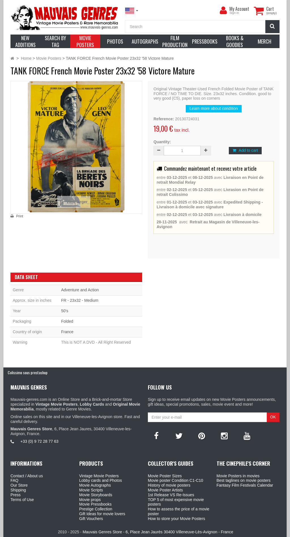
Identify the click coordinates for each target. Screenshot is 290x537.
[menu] (223, 10)
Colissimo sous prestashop (28, 372)
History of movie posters (169, 485)
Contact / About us (26, 476)
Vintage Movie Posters (99, 476)
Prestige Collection (95, 509)
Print (19, 216)
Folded (67, 321)
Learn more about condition (213, 108)
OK (273, 417)
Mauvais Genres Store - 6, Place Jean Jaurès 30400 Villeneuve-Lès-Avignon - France (158, 532)
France (67, 332)
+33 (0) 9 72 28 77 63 (39, 441)
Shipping (18, 490)
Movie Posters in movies (238, 476)
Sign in (234, 12)
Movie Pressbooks (95, 504)
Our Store (19, 485)
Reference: (163, 119)
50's (64, 311)
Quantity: (162, 142)
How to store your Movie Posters (176, 518)
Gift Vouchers (91, 518)
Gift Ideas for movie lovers (102, 514)
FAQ (14, 480)
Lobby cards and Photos (100, 480)
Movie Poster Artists (165, 490)
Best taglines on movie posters (244, 480)
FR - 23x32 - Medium (79, 300)
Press (15, 495)
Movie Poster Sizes (165, 476)
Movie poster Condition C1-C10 (175, 480)
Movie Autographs (95, 485)
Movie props (90, 499)
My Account (239, 9)
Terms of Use (22, 499)
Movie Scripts (91, 490)
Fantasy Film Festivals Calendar (245, 485)
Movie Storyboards (95, 495)
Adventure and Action (80, 290)
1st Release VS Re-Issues (171, 495)
